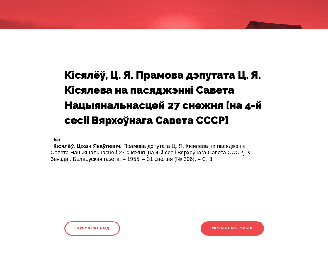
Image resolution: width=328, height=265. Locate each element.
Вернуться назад (92, 228)
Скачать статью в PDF (232, 228)
